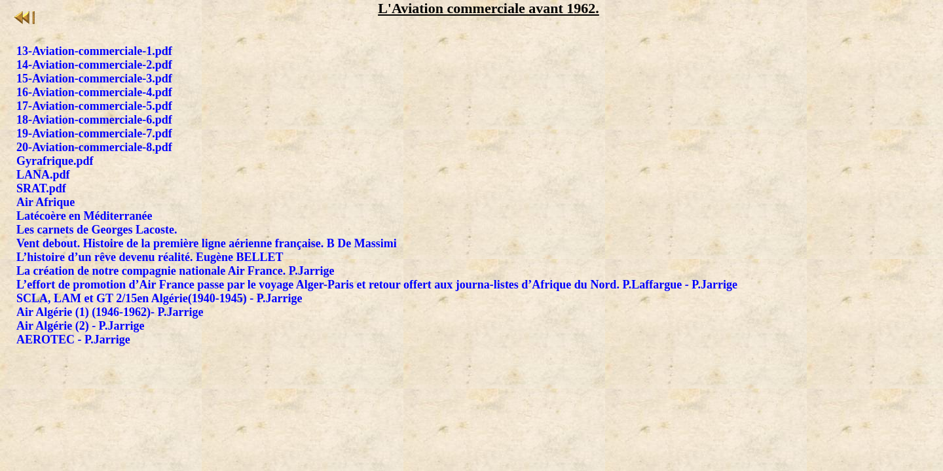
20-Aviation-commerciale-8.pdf (94, 147)
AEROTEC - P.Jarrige (73, 339)
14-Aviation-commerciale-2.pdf (94, 64)
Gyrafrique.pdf (55, 160)
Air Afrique (45, 202)
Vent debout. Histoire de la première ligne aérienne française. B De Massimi (206, 243)
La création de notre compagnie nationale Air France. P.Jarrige (175, 270)
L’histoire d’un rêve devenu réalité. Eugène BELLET (150, 257)
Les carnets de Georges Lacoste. (96, 229)
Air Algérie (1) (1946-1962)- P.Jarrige (109, 312)
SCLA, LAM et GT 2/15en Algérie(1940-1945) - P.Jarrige (159, 298)
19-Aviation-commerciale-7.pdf (94, 133)
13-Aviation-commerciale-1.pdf (94, 51)
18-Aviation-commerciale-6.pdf (94, 119)
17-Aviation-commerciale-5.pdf (94, 106)
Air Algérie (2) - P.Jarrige (80, 325)
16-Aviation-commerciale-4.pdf (94, 92)
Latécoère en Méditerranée (84, 215)
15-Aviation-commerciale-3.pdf (94, 78)
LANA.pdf (43, 174)
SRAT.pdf (41, 188)
